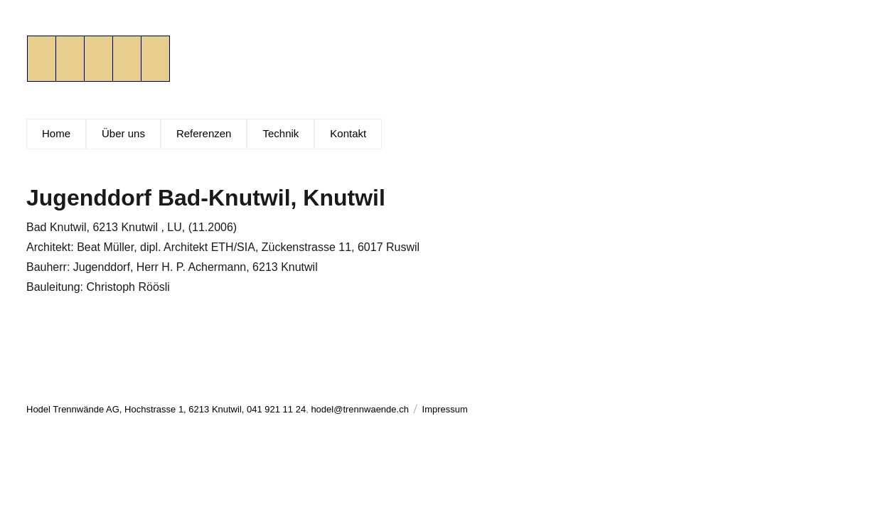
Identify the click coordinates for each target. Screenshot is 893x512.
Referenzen (204, 133)
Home (56, 133)
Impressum (445, 409)
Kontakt (348, 133)
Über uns (123, 133)
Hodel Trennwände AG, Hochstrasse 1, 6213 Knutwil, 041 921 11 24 (166, 409)
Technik (280, 133)
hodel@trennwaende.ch (360, 409)
